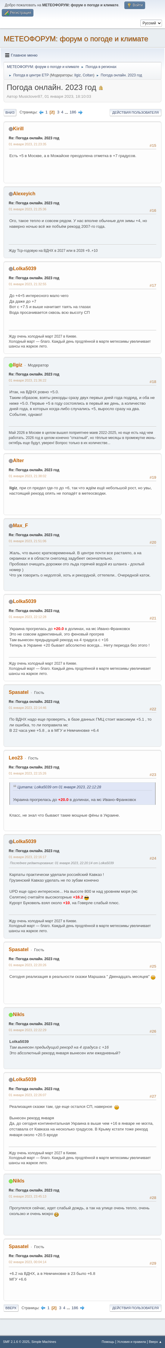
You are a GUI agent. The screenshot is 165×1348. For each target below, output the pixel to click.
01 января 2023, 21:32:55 (27, 284)
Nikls (18, 1014)
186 (73, 112)
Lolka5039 (24, 268)
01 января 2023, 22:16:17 (27, 857)
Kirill (18, 128)
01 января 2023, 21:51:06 (27, 541)
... (67, 112)
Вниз (9, 112)
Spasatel (19, 692)
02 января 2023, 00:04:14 (27, 1262)
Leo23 (16, 757)
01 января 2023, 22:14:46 (27, 708)
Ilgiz (77, 75)
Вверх (11, 1308)
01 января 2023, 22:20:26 (27, 965)
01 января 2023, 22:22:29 (27, 1030)
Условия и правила (131, 1341)
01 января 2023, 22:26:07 (27, 1095)
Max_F (20, 525)
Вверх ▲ (155, 1341)
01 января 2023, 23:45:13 (27, 1196)
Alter (18, 460)
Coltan (88, 75)
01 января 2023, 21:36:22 (27, 380)
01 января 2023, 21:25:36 (27, 209)
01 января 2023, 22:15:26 (27, 773)
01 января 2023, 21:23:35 (27, 144)
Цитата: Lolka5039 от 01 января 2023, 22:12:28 (59, 787)
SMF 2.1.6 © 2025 (16, 1341)
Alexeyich (24, 193)
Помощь (108, 1341)
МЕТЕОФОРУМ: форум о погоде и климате (76, 39)
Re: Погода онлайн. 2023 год (34, 138)
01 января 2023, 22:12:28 (27, 617)
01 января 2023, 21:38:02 (27, 476)
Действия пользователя (135, 112)
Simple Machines (43, 1341)
